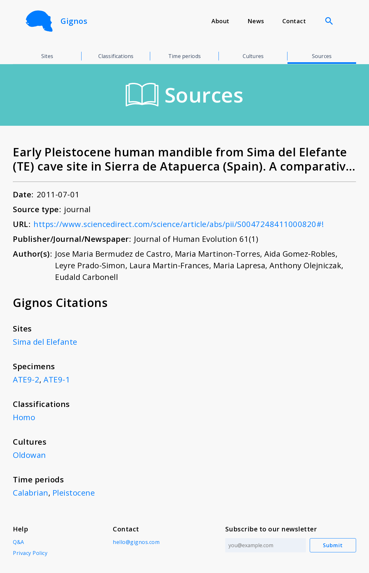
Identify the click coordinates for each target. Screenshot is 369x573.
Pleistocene (74, 492)
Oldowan (29, 455)
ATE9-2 (26, 379)
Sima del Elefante (45, 341)
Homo (24, 417)
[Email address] (265, 545)
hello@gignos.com (136, 542)
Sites (47, 56)
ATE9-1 (57, 379)
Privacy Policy (30, 553)
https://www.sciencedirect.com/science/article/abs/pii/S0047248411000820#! (179, 224)
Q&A (18, 542)
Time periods (184, 56)
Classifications (115, 56)
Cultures (253, 56)
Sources (322, 56)
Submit (333, 545)
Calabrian (30, 492)
